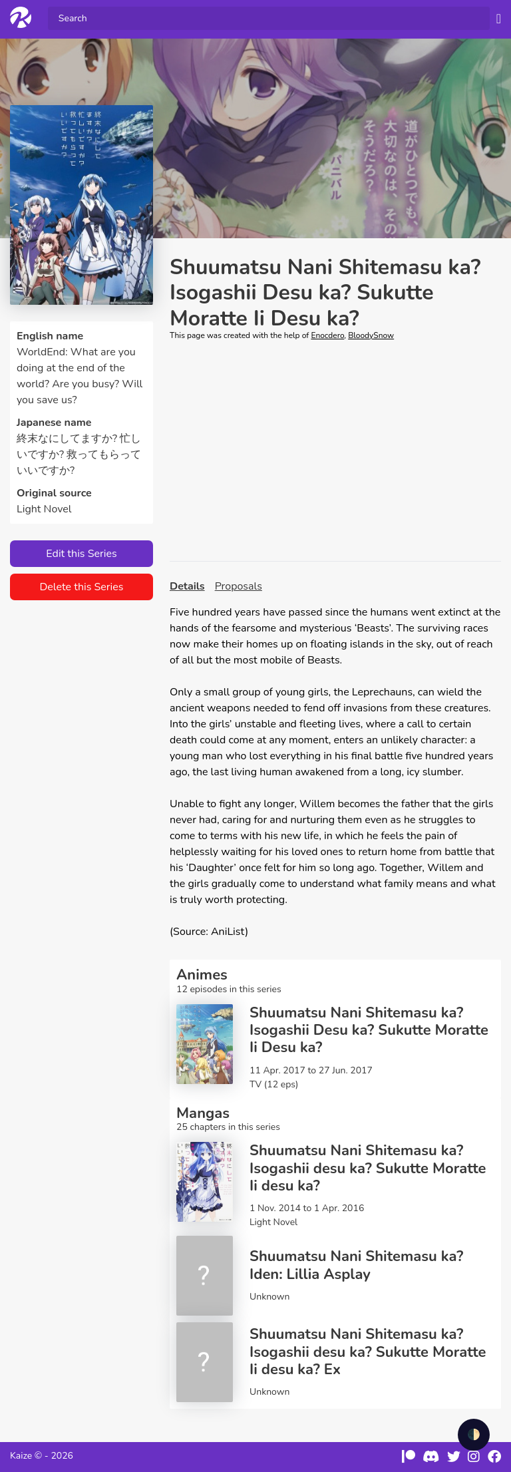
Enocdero (327, 335)
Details (187, 586)
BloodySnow (371, 335)
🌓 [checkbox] (473, 1434)
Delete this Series (81, 587)
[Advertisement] (335, 451)
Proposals (238, 586)
